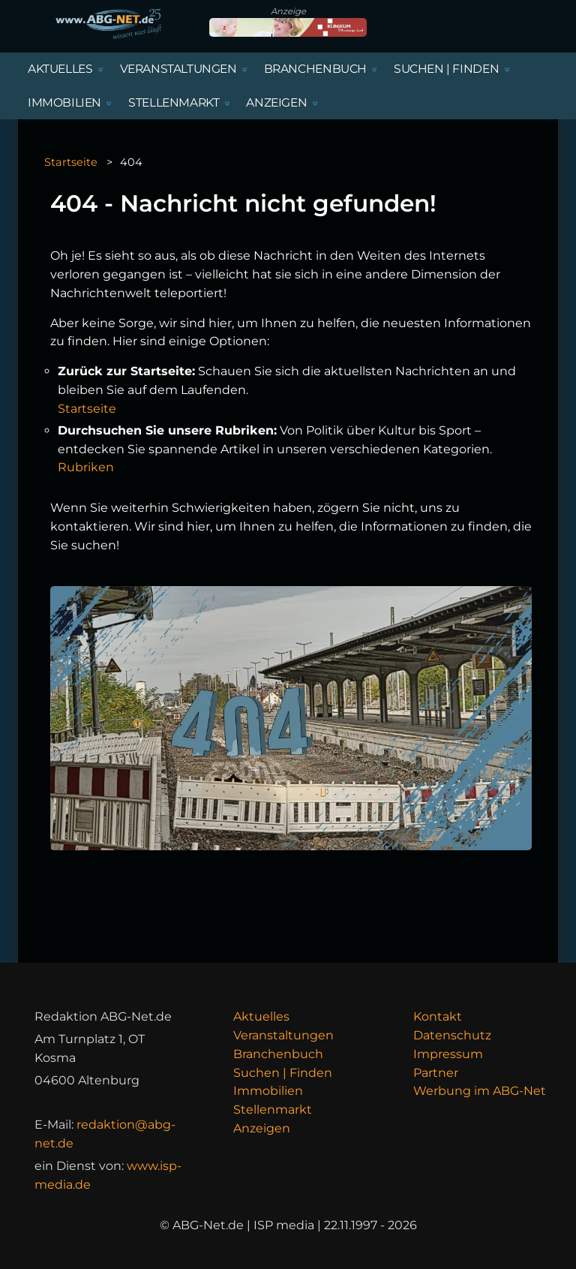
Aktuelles (261, 1016)
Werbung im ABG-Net (479, 1091)
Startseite (71, 162)
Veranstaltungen (283, 1035)
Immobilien (268, 1091)
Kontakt (437, 1016)
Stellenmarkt (272, 1109)
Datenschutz (452, 1035)
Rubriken (86, 467)
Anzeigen (261, 1128)
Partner (435, 1073)
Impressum (448, 1054)
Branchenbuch (278, 1054)
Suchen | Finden (282, 1073)
